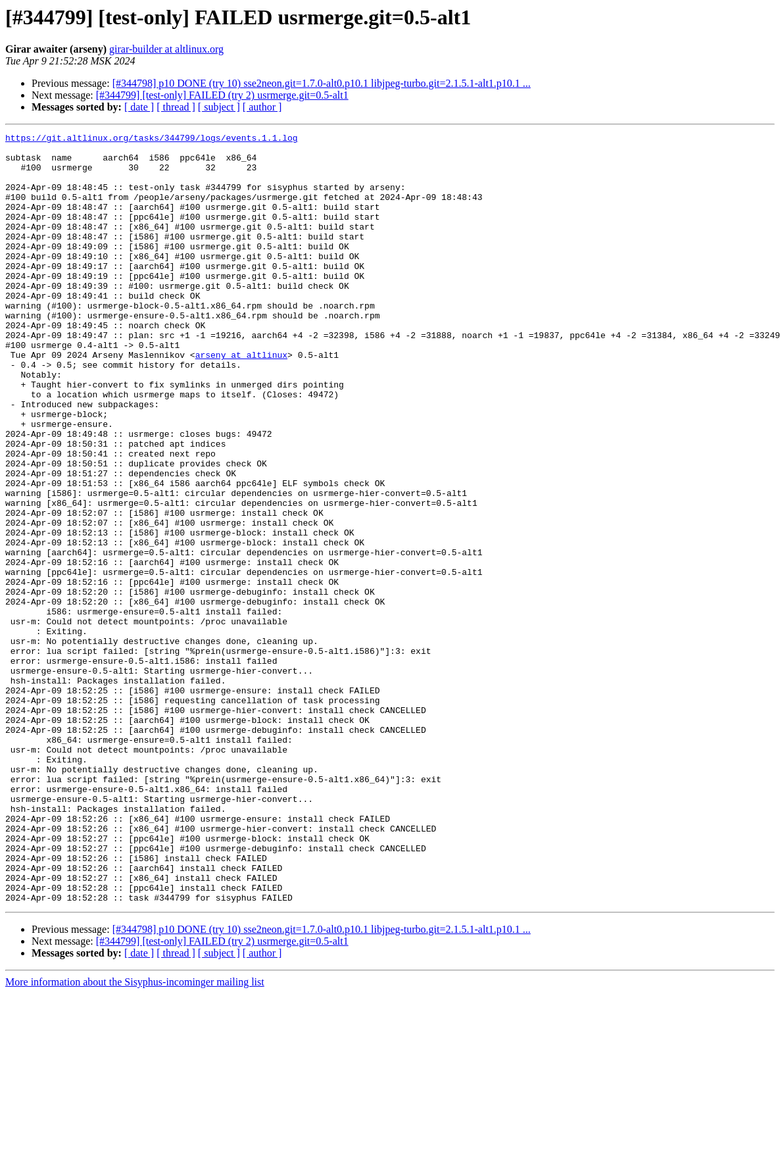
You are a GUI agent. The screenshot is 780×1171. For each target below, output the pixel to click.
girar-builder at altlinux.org (166, 49)
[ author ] (262, 106)
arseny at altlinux (241, 400)
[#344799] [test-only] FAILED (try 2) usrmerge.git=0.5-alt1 (222, 95)
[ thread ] (176, 106)
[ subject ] (219, 106)
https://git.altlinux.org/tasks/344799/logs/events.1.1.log (151, 139)
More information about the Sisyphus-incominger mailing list (134, 1135)
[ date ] (139, 106)
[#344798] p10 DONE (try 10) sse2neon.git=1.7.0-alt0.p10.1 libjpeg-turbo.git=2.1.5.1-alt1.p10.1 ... (321, 83)
